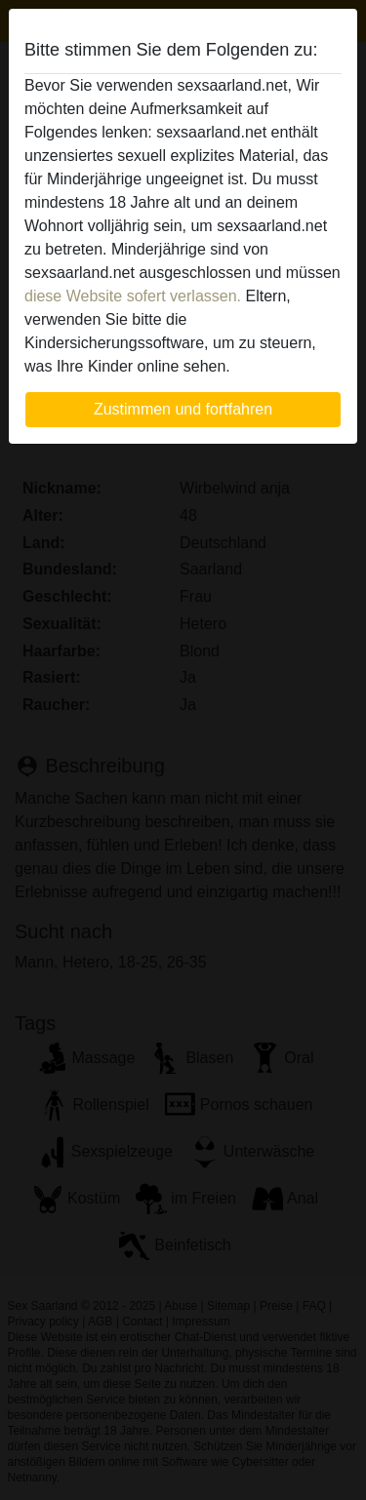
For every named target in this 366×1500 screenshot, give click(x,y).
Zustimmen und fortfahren (183, 409)
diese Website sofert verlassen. (132, 296)
